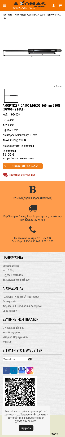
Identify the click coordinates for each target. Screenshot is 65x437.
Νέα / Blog (8, 270)
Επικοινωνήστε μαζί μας (16, 279)
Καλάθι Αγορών (11, 332)
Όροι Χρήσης (10, 310)
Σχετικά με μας (11, 265)
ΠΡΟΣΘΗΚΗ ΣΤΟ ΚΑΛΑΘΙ (25, 166)
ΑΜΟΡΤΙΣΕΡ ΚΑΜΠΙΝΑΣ (26, 14)
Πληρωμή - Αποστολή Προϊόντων (21, 296)
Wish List (7, 341)
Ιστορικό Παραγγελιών (15, 337)
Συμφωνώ (26, 428)
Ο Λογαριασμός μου (13, 327)
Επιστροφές (9, 301)
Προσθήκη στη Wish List (22, 174)
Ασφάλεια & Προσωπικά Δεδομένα (22, 306)
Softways (52, 433)
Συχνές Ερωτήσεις (13, 275)
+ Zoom (58, 86)
